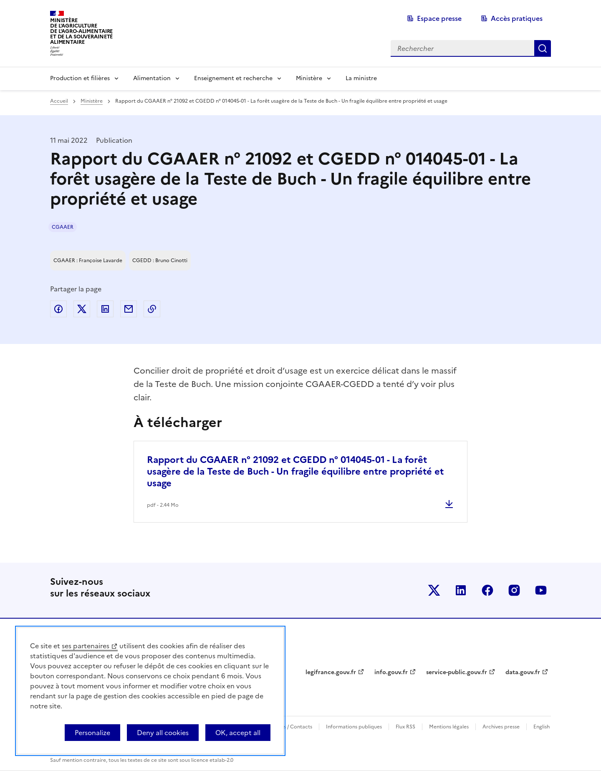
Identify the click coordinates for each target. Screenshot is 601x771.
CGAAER (62, 227)
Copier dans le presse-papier (152, 309)
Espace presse (439, 18)
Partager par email (128, 309)
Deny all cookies (163, 733)
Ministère (309, 78)
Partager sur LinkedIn (105, 309)
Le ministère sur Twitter (434, 590)
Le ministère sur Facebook (487, 590)
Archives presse (501, 727)
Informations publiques (354, 727)
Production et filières (80, 78)
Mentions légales (449, 727)
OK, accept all (237, 733)
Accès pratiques (517, 18)
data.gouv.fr (522, 672)
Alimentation (152, 78)
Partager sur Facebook (58, 309)
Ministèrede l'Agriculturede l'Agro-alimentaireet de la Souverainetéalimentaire (81, 31)
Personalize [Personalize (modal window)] (92, 733)
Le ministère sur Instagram (514, 590)
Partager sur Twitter (81, 309)
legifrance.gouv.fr (331, 672)
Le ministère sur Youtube (541, 590)
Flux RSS (405, 727)
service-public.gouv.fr (456, 672)
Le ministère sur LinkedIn (461, 590)
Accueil (59, 101)
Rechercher (542, 48)
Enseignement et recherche (233, 78)
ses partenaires (85, 646)
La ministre (361, 78)
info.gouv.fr (391, 672)
